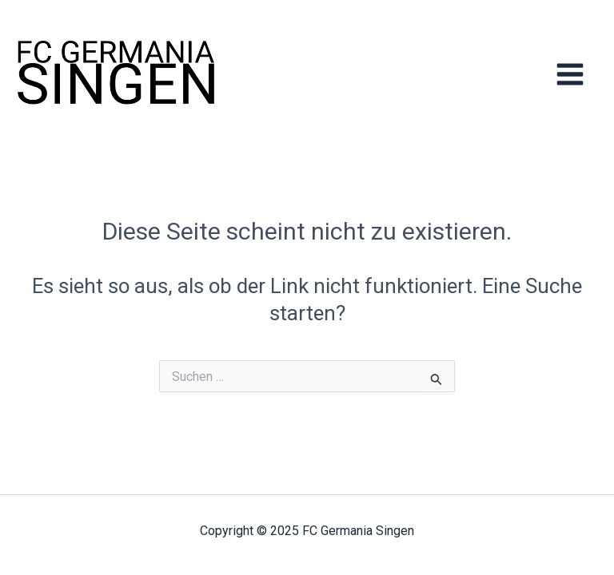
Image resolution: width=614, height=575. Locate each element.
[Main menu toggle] (570, 73)
